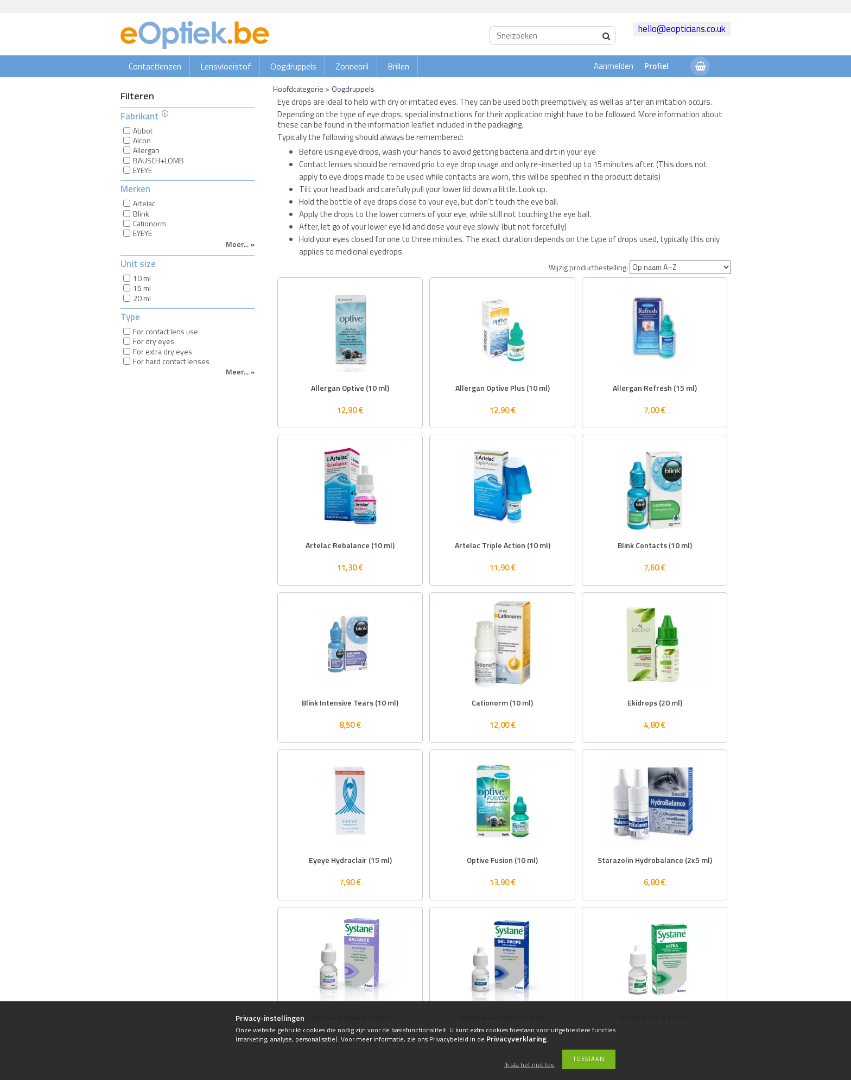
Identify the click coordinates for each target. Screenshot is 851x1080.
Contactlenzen (155, 66)
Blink (141, 213)
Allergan (146, 150)
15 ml (142, 288)
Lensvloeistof (225, 66)
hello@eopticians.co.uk (682, 29)
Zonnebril (352, 66)
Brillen (398, 66)
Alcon (142, 140)
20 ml (142, 298)
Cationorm (149, 223)
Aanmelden (613, 66)
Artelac (144, 203)
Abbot (143, 130)
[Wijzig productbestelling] (680, 267)
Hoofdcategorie (298, 88)
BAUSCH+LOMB (158, 160)
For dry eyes (153, 341)
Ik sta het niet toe (529, 1065)
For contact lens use (165, 331)
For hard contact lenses (171, 361)
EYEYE (142, 170)
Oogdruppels (293, 66)
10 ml (142, 278)
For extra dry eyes (162, 351)
